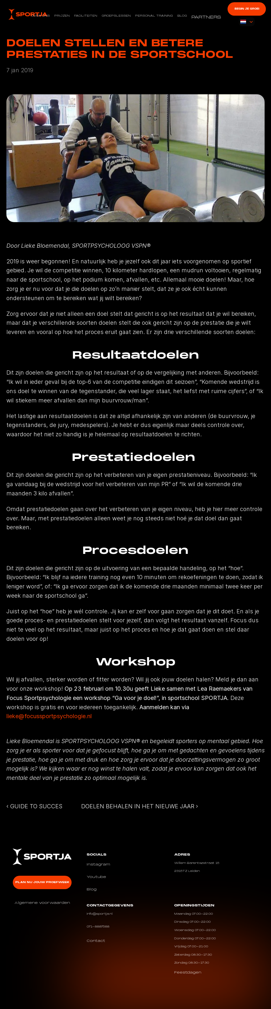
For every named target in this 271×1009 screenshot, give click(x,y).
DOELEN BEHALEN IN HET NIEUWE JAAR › (139, 806)
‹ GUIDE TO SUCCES (34, 806)
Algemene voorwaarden (42, 903)
